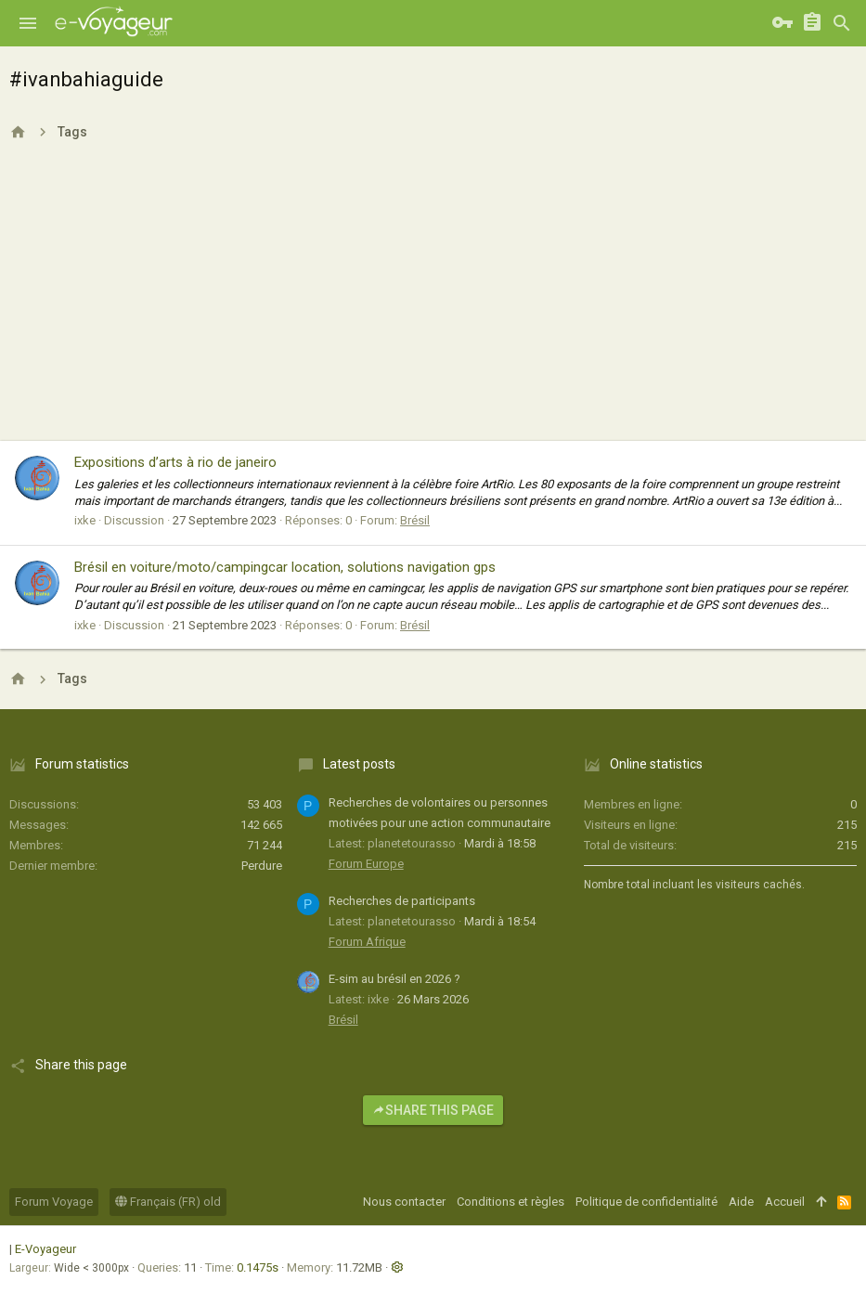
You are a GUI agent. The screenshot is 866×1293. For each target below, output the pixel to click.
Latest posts (359, 763)
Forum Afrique (367, 942)
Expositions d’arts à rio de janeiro (175, 462)
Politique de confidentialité (646, 1202)
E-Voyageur (45, 1249)
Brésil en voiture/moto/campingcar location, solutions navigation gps (285, 567)
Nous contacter (404, 1202)
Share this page (433, 1110)
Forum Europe (366, 864)
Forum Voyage (54, 1202)
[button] (27, 23)
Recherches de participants (402, 901)
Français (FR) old (168, 1202)
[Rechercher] (842, 23)
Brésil (415, 520)
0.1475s (257, 1267)
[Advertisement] (433, 302)
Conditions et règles (510, 1202)
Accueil (785, 1202)
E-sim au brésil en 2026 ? (394, 979)
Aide (741, 1202)
